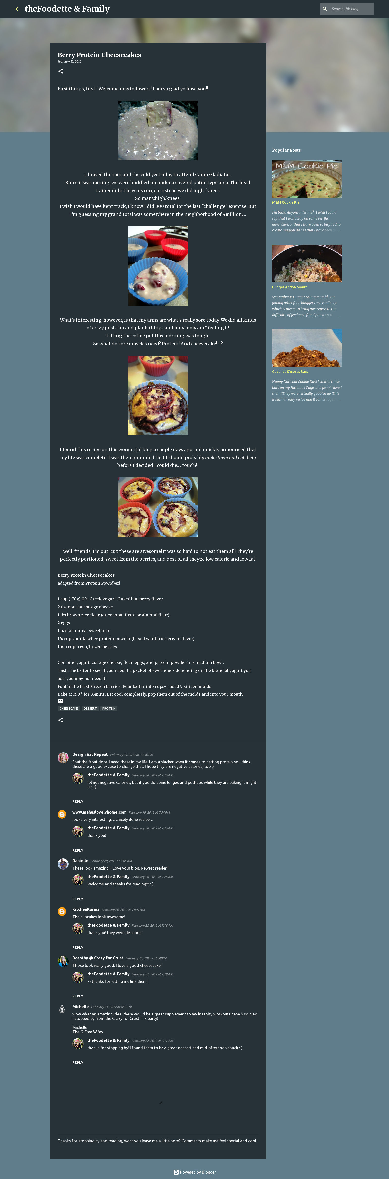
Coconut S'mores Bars (290, 372)
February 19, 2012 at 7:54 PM (149, 812)
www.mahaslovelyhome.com (99, 812)
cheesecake (69, 708)
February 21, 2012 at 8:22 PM (111, 1007)
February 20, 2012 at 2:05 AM (111, 861)
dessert (90, 708)
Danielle (80, 860)
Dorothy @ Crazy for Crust (97, 958)
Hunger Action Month (290, 287)
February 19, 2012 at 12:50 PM (131, 754)
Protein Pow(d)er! (102, 583)
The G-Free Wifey (87, 1032)
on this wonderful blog (127, 449)
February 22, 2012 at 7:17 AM (152, 1040)
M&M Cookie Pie (285, 202)
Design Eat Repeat (90, 754)
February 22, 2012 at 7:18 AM (152, 925)
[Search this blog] (348, 9)
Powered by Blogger (194, 1172)
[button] (61, 71)
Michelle (80, 1006)
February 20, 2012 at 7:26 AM (152, 775)
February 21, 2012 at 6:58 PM (145, 958)
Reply (77, 802)
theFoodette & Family (67, 9)
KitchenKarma (85, 909)
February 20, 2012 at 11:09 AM (123, 909)
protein (108, 708)
